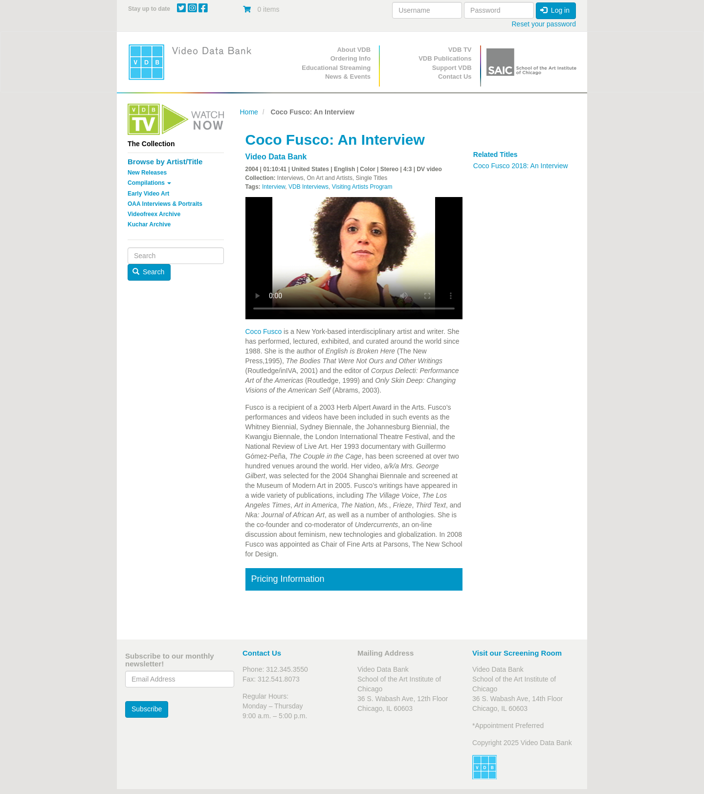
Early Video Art (148, 193)
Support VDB (452, 67)
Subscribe (147, 709)
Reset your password (543, 24)
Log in (555, 10)
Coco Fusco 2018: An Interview (520, 166)
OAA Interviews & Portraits (165, 203)
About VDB (354, 49)
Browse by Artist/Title (165, 161)
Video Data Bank (276, 157)
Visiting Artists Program (362, 186)
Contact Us (455, 76)
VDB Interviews (308, 186)
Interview (273, 186)
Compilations (149, 182)
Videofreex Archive (154, 214)
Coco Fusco (263, 331)
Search (148, 272)
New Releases (147, 172)
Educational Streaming (336, 67)
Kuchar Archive (149, 224)
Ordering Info (350, 58)
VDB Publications (444, 58)
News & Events (348, 76)
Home (249, 112)
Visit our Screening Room (517, 653)
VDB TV (460, 49)
